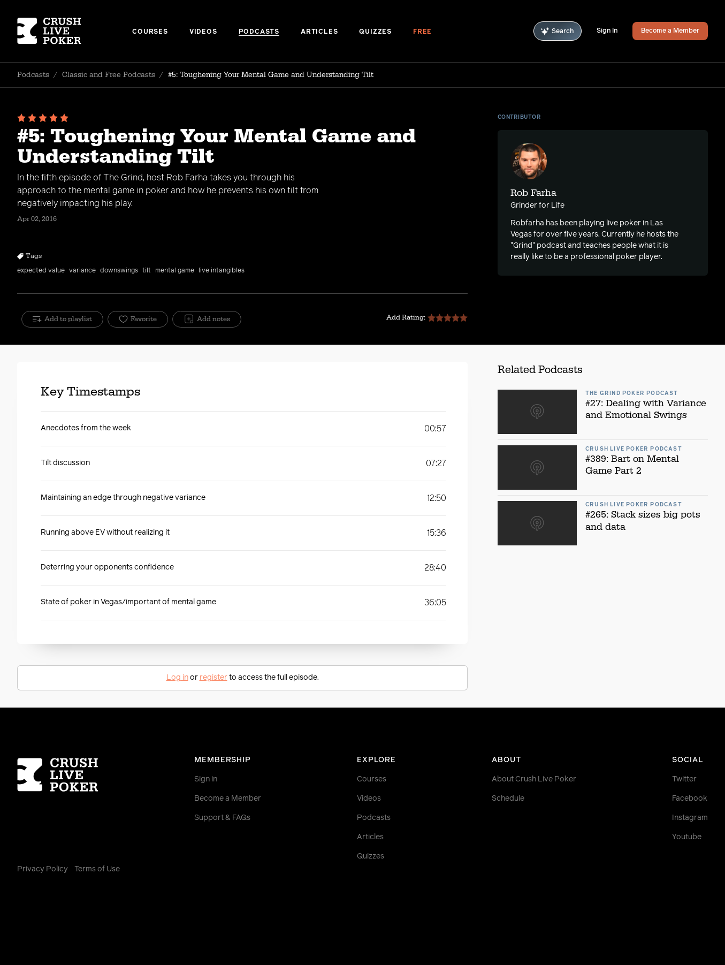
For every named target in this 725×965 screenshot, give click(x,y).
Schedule (508, 798)
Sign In (607, 31)
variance (82, 271)
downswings (119, 271)
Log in (177, 677)
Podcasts (259, 32)
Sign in (205, 779)
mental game (174, 271)
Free (422, 32)
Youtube (686, 837)
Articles (319, 32)
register (213, 677)
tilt (146, 271)
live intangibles (222, 271)
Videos (203, 32)
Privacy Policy (42, 869)
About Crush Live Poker (534, 779)
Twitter (684, 779)
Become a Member (670, 31)
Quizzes (375, 32)
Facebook (689, 798)
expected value (41, 271)
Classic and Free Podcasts (108, 75)
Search (557, 31)
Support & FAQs (222, 818)
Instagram (690, 818)
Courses (150, 32)
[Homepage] (74, 31)
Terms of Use (97, 869)
